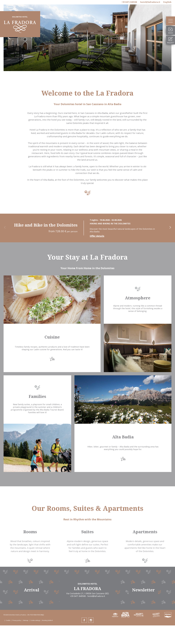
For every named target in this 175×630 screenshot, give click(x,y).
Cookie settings (35, 620)
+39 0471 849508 (129, 2)
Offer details (97, 236)
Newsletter (143, 590)
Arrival (31, 590)
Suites (87, 531)
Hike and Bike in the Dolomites (45, 225)
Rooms (30, 531)
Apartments (145, 531)
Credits (8, 620)
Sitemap (25, 620)
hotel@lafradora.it (150, 2)
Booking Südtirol (47, 620)
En (167, 2)
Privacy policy (16, 620)
